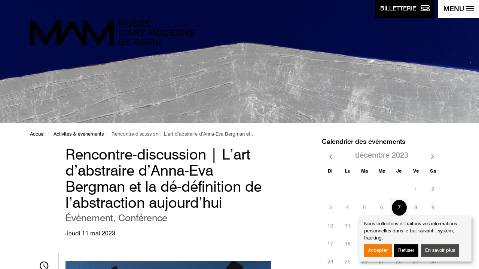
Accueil (38, 134)
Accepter (378, 250)
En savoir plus (440, 250)
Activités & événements (79, 134)
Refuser (406, 250)
